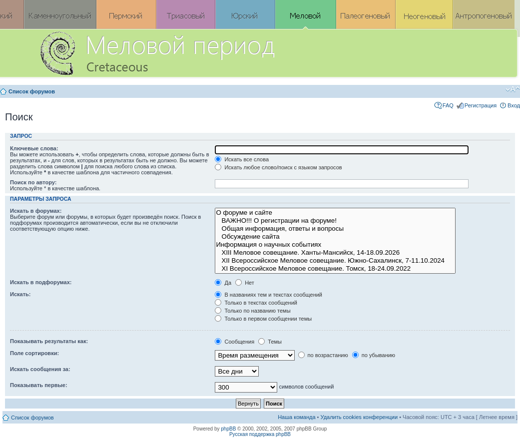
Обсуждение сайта (335, 237)
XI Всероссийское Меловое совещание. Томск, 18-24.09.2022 (335, 269)
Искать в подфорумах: (41, 282)
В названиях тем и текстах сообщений (268, 295)
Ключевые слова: (34, 148)
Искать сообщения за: (40, 369)
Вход (514, 105)
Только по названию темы (252, 311)
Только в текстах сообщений (256, 303)
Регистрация (481, 105)
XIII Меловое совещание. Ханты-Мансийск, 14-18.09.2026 (335, 253)
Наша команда (296, 417)
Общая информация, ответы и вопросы (335, 229)
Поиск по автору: (33, 182)
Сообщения (234, 342)
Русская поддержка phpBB (260, 434)
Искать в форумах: (35, 211)
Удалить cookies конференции (359, 417)
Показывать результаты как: (49, 341)
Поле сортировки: (34, 353)
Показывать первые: (38, 385)
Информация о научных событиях (335, 245)
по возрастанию (323, 355)
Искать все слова (242, 159)
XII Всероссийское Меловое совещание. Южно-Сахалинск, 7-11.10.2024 (335, 261)
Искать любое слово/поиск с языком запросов (278, 167)
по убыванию (373, 355)
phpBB (228, 429)
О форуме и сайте (335, 213)
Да (223, 283)
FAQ (448, 105)
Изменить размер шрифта (513, 89)
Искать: (20, 294)
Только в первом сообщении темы (263, 319)
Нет (244, 283)
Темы (270, 342)
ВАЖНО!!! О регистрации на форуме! (335, 221)
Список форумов (31, 91)
